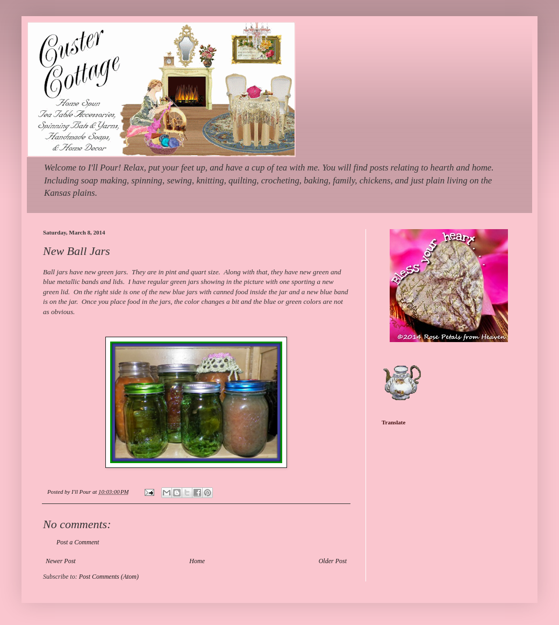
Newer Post (61, 561)
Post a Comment (77, 542)
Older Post (333, 561)
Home (197, 561)
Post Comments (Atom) (109, 576)
